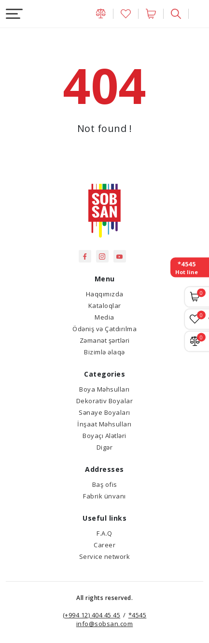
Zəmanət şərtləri (105, 340)
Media (104, 317)
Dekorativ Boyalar (104, 400)
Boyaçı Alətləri (104, 435)
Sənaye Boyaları (104, 412)
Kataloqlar (104, 305)
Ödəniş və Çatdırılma (104, 328)
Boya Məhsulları (104, 389)
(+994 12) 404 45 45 (92, 615)
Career (104, 545)
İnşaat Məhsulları (104, 424)
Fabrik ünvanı (104, 496)
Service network (104, 556)
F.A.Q (104, 533)
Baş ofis (104, 484)
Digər (105, 447)
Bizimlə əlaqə (104, 352)
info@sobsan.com (104, 623)
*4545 (137, 615)
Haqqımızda (105, 294)
